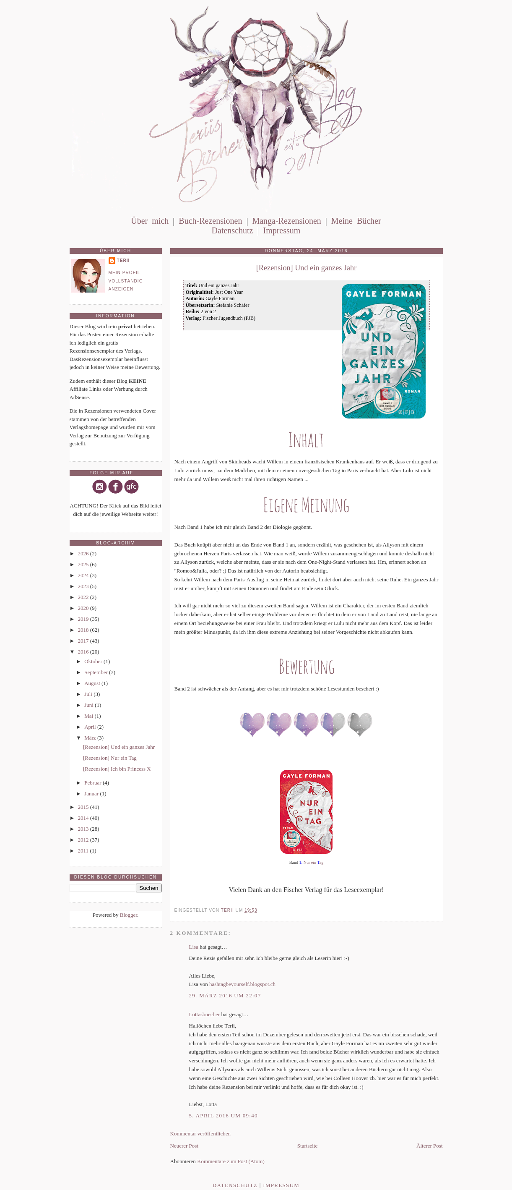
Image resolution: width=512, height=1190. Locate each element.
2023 (84, 586)
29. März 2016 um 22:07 (225, 995)
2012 (84, 840)
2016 (84, 652)
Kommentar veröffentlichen (200, 1133)
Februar (93, 782)
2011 (84, 850)
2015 (84, 807)
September (96, 672)
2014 (84, 818)
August (92, 683)
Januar (92, 793)
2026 (84, 553)
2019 (84, 619)
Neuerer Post (184, 1146)
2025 (84, 564)
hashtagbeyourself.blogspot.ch (242, 984)
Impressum (281, 230)
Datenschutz (232, 230)
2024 (84, 575)
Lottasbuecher (204, 1014)
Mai (89, 716)
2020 (84, 608)
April (90, 727)
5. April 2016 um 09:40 (223, 1115)
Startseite (307, 1146)
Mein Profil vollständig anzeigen (126, 280)
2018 (84, 630)
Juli (89, 694)
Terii (123, 260)
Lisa (193, 947)
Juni (89, 705)
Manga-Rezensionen (286, 220)
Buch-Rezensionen (210, 220)
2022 (84, 597)
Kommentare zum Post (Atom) (231, 1161)
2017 (84, 641)
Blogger (128, 915)
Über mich (150, 220)
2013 (84, 829)
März (90, 738)
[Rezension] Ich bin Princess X (117, 769)
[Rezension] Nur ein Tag (110, 758)
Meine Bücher (356, 220)
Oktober (94, 661)
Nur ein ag (313, 862)
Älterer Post (429, 1146)
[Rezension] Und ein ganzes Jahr (119, 747)
